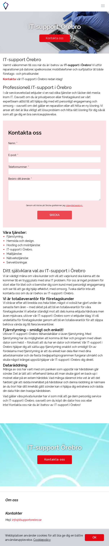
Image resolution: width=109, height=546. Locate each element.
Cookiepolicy (42, 540)
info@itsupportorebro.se (26, 520)
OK (94, 537)
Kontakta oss (54, 38)
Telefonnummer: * (54, 169)
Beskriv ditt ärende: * (54, 189)
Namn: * (54, 146)
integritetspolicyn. (74, 205)
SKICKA (55, 215)
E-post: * (54, 158)
